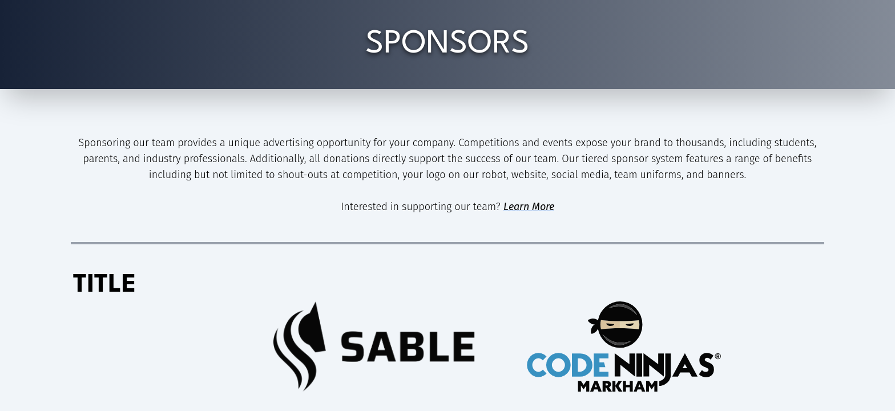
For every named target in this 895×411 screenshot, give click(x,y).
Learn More (528, 206)
